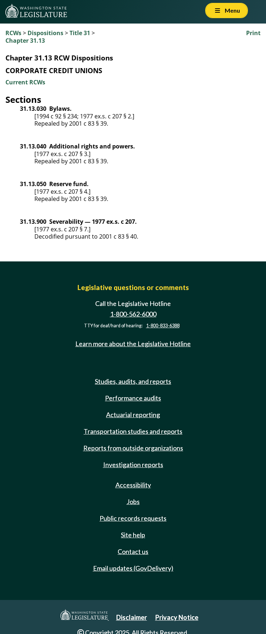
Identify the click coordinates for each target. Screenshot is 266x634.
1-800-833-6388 (163, 325)
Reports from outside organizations (133, 448)
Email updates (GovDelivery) (133, 568)
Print (253, 33)
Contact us (133, 551)
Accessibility (133, 485)
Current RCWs (25, 82)
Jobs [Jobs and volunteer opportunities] (133, 501)
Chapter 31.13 (25, 41)
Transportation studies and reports (133, 431)
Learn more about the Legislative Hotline (133, 344)
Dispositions (45, 33)
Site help (133, 535)
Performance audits (133, 398)
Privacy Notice (176, 617)
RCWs (13, 33)
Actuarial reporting (133, 415)
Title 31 (79, 33)
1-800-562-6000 (133, 314)
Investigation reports (133, 465)
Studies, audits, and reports (133, 381)
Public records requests (133, 518)
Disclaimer (131, 617)
